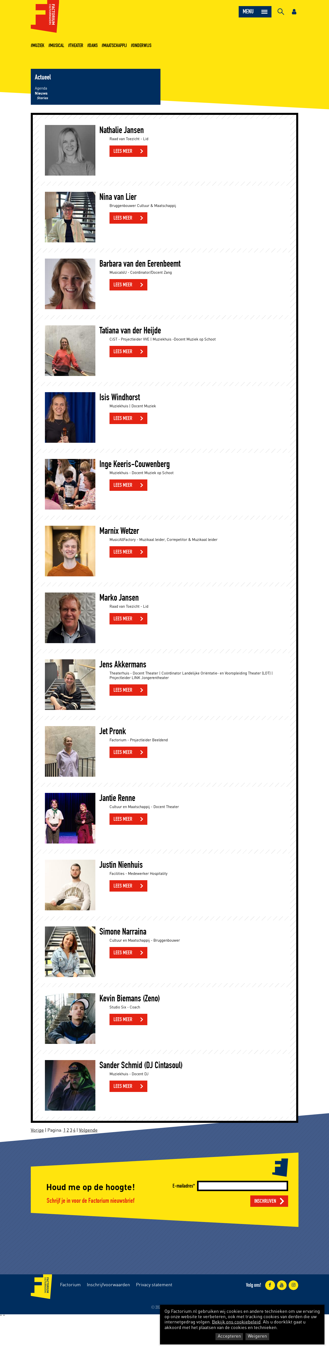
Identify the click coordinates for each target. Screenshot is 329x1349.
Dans (93, 45)
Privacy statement (154, 1285)
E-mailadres (183, 1186)
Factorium (70, 1285)
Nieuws (41, 93)
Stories (42, 98)
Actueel (43, 77)
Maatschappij (115, 45)
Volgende (88, 1130)
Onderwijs (142, 45)
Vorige (37, 1130)
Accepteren (229, 1336)
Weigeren (257, 1336)
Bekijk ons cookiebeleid (236, 1322)
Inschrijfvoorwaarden (108, 1285)
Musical (57, 45)
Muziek (38, 45)
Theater (76, 45)
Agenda (41, 88)
